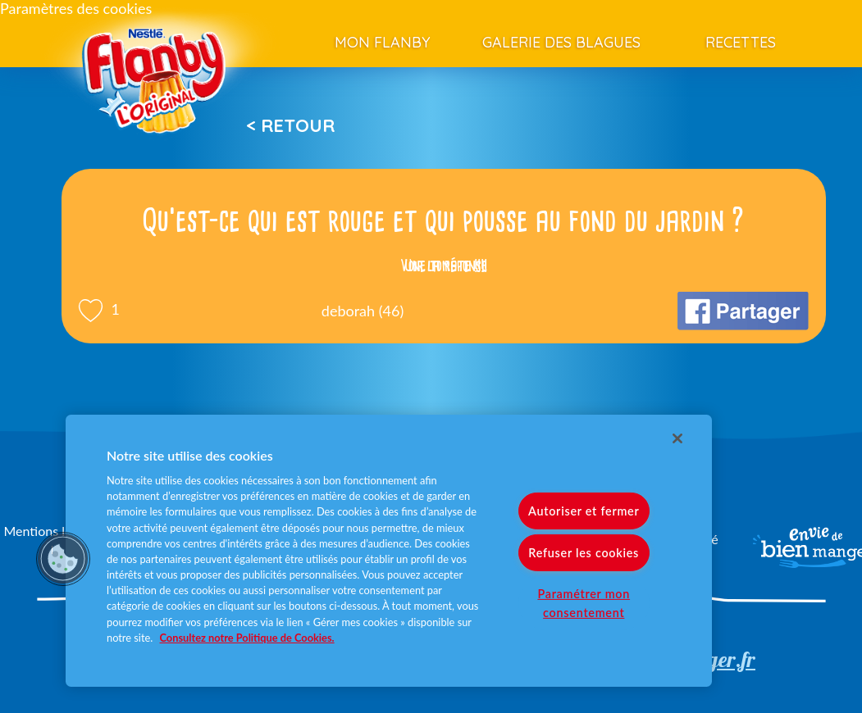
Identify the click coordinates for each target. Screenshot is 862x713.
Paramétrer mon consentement (583, 603)
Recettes (740, 42)
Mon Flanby (383, 42)
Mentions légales (51, 530)
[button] (63, 559)
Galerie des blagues (561, 42)
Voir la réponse (443, 265)
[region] (389, 551)
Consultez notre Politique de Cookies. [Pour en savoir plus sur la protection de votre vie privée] (247, 637)
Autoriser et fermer (583, 511)
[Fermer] (677, 438)
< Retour (290, 125)
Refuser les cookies (583, 553)
